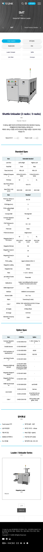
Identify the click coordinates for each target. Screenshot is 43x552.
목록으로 (21, 510)
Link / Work (10, 57)
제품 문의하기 (11, 138)
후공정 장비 (11, 46)
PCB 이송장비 (11, 41)
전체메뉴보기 (26, 3)
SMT (11, 27)
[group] (21, 479)
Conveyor (32, 57)
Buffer (32, 52)
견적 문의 (31, 3)
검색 (21, 506)
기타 (32, 46)
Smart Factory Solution (31, 27)
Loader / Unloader (11, 52)
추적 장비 (31, 41)
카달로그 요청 (31, 138)
